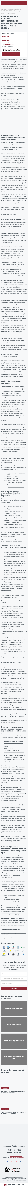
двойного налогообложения (15, 185)
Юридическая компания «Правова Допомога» (11, 8)
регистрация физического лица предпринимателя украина (14, 1179)
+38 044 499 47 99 (15, 967)
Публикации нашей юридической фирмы (11, 9)
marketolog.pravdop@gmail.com (17, 1157)
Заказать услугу (11, 53)
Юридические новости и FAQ (8, 10)
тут (8, 258)
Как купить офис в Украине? (16, 487)
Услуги (4, 996)
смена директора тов (14, 1181)
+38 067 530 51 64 (14, 1152)
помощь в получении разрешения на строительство (14, 1180)
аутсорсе (5, 327)
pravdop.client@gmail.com (16, 1156)
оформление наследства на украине (14, 1177)
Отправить (14, 988)
